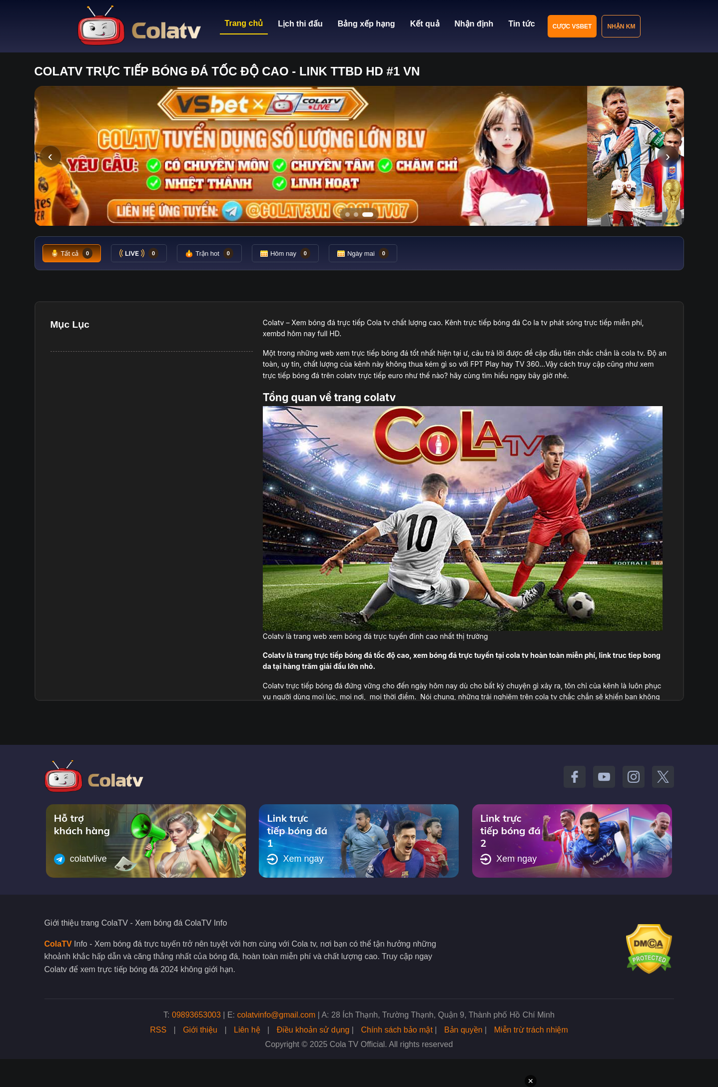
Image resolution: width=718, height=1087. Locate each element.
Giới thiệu (200, 1030)
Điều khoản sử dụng (313, 1030)
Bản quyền (463, 1030)
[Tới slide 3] (371, 214)
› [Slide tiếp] (668, 156)
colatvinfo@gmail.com (276, 1015)
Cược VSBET (572, 26)
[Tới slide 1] (347, 214)
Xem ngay (295, 859)
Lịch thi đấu (300, 23)
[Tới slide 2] (359, 214)
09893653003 (196, 1015)
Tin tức (521, 23)
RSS (158, 1030)
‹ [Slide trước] (50, 156)
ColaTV (58, 944)
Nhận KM (621, 26)
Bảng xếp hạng (366, 23)
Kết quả (425, 23)
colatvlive (80, 859)
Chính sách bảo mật (396, 1030)
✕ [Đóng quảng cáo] (531, 1081)
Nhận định (474, 23)
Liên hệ (247, 1030)
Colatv (273, 322)
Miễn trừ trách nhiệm (531, 1030)
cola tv (633, 353)
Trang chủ (244, 23)
